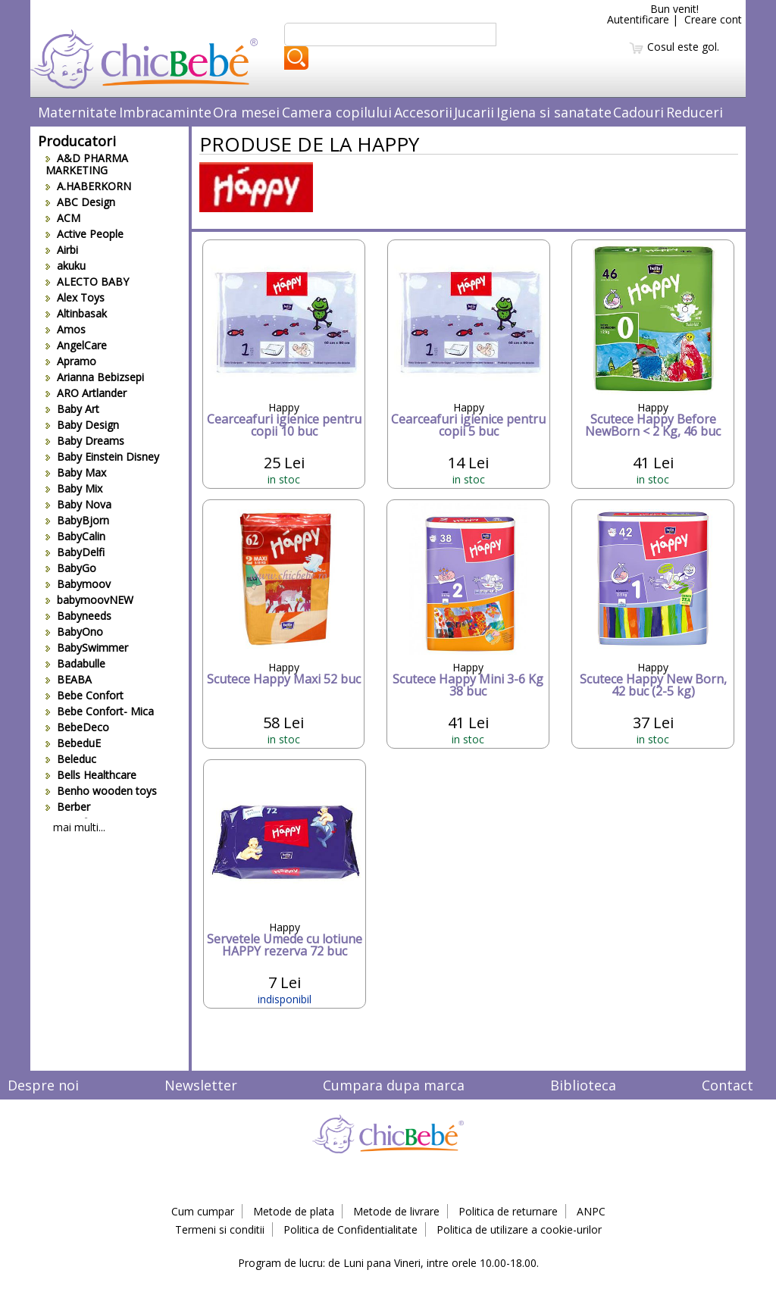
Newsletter (200, 1085)
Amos (65, 329)
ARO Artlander (86, 393)
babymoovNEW (89, 600)
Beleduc (70, 759)
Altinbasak (76, 313)
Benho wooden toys (101, 791)
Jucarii (474, 112)
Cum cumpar (202, 1211)
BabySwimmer (86, 647)
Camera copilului (337, 112)
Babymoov (78, 584)
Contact (727, 1085)
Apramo (70, 361)
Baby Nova (78, 504)
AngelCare (76, 345)
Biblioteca (583, 1085)
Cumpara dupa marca (394, 1085)
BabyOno (74, 631)
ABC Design (80, 202)
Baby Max (75, 472)
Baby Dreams (84, 440)
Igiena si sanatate (554, 112)
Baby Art (72, 409)
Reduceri (694, 112)
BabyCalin (75, 536)
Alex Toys (75, 297)
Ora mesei (246, 112)
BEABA (68, 679)
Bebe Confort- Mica (99, 711)
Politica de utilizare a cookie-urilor (519, 1229)
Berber (67, 806)
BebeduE (73, 743)
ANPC (591, 1211)
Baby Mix (73, 488)
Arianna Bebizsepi (94, 377)
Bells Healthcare (90, 775)
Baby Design (82, 425)
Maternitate (77, 112)
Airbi (61, 249)
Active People (84, 234)
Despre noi (43, 1085)
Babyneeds (78, 615)
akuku (65, 265)
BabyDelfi (75, 552)
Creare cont (713, 19)
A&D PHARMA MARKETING (86, 164)
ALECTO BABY (87, 281)
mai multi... (79, 827)
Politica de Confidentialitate (350, 1229)
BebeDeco (77, 727)
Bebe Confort (84, 695)
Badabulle (75, 663)
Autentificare (638, 19)
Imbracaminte (165, 112)
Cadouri (638, 112)
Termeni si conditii (219, 1229)
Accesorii (423, 112)
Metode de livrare (396, 1211)
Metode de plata (293, 1211)
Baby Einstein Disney (102, 456)
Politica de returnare (508, 1211)
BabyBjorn (77, 520)
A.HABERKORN (88, 186)
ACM (62, 218)
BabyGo (70, 568)
